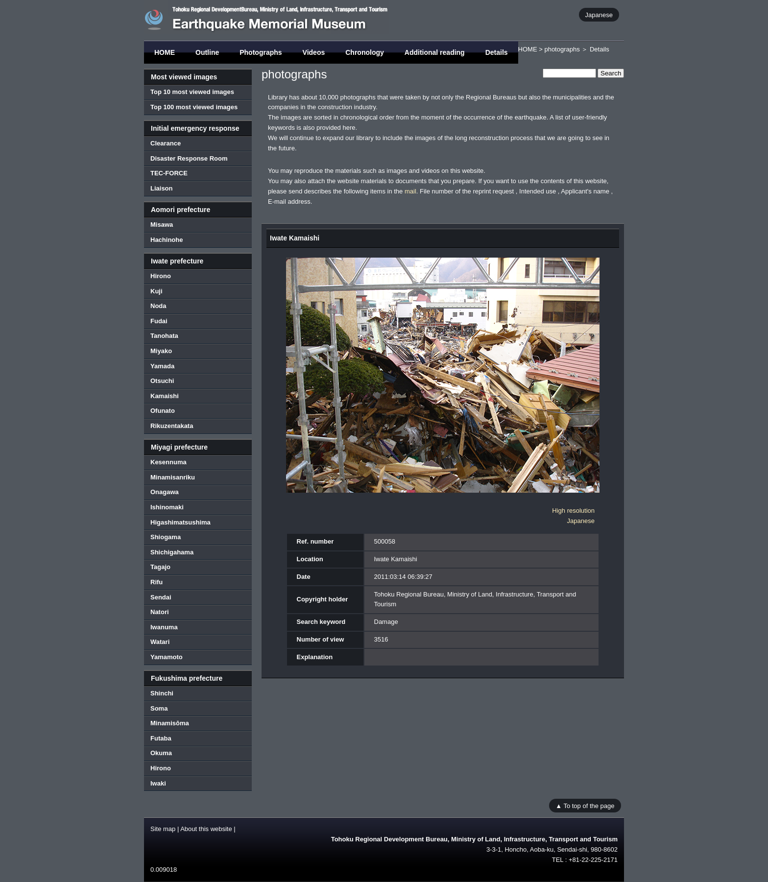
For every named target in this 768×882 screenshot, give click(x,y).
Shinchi (161, 693)
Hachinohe (166, 239)
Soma (159, 708)
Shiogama (165, 537)
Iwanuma (164, 627)
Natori (159, 612)
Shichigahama (171, 552)
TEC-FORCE (169, 173)
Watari (159, 641)
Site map (162, 829)
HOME (164, 52)
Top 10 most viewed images (192, 91)
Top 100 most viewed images (194, 107)
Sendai (160, 597)
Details (496, 52)
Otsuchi (162, 380)
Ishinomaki (167, 507)
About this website (206, 829)
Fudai (159, 321)
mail (410, 191)
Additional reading (435, 52)
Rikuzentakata (171, 425)
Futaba (160, 738)
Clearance (165, 143)
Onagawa (164, 492)
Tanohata (164, 335)
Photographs (261, 52)
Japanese (599, 14)
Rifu (156, 582)
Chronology (364, 52)
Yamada (162, 366)
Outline (207, 52)
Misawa (161, 224)
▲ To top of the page (584, 805)
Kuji (156, 291)
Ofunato (162, 410)
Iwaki (158, 783)
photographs (561, 49)
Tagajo (160, 567)
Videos (314, 52)
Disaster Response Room (189, 158)
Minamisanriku (172, 477)
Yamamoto (166, 657)
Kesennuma (168, 462)
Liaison (161, 188)
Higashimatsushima (180, 522)
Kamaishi (164, 396)
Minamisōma (169, 723)
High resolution (573, 510)
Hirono (160, 276)
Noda (158, 306)
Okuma (161, 753)
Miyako (161, 351)
